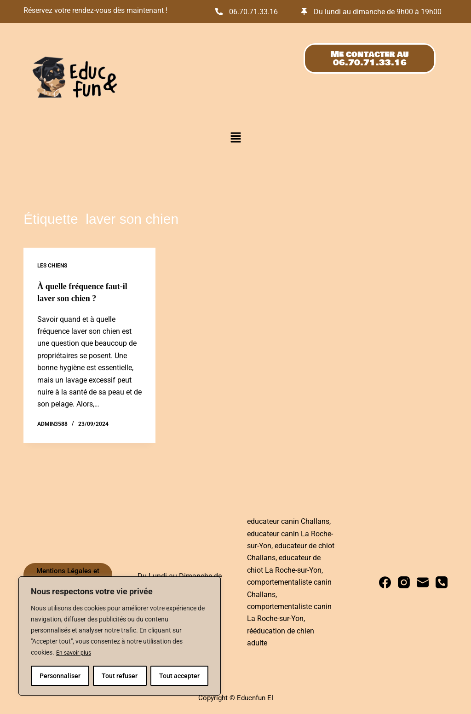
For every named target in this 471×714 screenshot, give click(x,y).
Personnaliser (60, 675)
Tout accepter (179, 675)
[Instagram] (404, 583)
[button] (235, 152)
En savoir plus (76, 652)
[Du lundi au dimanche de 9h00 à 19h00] (305, 18)
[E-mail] (423, 583)
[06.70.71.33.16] (220, 11)
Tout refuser (120, 675)
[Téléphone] (442, 583)
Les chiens (52, 279)
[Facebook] (385, 583)
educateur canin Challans (288, 521)
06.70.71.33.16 (258, 11)
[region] (119, 636)
